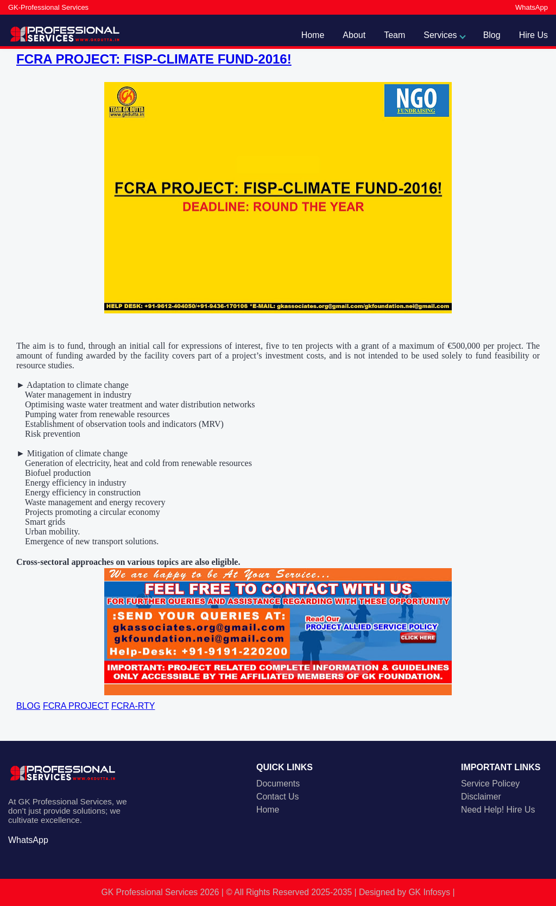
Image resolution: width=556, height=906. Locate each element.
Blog (492, 35)
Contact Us (277, 796)
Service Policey (490, 783)
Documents (278, 783)
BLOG (28, 705)
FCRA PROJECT (76, 705)
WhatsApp (531, 7)
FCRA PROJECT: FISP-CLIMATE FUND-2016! (154, 59)
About (354, 35)
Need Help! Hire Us (498, 809)
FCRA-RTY (133, 705)
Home (313, 35)
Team (394, 35)
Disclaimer (481, 796)
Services (440, 35)
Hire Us (533, 35)
